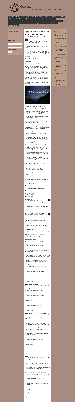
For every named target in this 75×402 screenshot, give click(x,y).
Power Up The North (42, 18)
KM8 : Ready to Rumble (31, 284)
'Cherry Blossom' (58, 73)
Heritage (61, 16)
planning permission (38, 367)
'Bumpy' (56, 78)
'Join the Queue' (12, 23)
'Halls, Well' (57, 43)
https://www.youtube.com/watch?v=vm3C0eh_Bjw (34, 295)
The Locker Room (18, 18)
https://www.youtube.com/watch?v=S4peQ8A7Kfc (34, 339)
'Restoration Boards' (59, 70)
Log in (26, 194)
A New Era (35, 18)
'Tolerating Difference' (59, 41)
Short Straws (47, 23)
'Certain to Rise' (58, 68)
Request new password (12, 49)
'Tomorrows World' (50, 20)
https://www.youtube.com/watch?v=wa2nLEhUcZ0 (34, 188)
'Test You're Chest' (28, 23)
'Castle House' (57, 46)
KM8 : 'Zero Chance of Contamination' (35, 313)
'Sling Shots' (57, 62)
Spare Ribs (54, 23)
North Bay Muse (27, 18)
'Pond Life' (27, 16)
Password (10, 46)
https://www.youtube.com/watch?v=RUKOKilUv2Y (34, 378)
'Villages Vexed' (58, 33)
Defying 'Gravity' (54, 16)
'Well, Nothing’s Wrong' (59, 49)
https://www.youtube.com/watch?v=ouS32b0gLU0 (34, 305)
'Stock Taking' (57, 35)
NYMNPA (46, 16)
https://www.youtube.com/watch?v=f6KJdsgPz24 (34, 387)
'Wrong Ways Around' (59, 65)
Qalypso (25, 6)
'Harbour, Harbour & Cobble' (60, 80)
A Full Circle (58, 20)
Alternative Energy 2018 (41, 31)
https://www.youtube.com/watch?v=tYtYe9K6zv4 (34, 113)
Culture (33, 16)
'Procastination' (58, 57)
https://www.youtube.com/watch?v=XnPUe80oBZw (34, 271)
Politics (10, 18)
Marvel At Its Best (40, 20)
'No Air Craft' (57, 76)
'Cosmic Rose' (19, 23)
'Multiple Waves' (58, 38)
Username (10, 42)
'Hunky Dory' (39, 16)
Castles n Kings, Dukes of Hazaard (34, 213)
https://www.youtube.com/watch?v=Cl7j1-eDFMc (34, 290)
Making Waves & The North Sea (15, 20)
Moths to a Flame (30, 356)
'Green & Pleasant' (58, 54)
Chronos (34, 31)
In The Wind (28, 199)
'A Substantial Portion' (18, 16)
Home (10, 16)
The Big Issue (51, 18)
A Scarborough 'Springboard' (29, 20)
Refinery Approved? (38, 23)
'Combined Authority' (13, 25)
